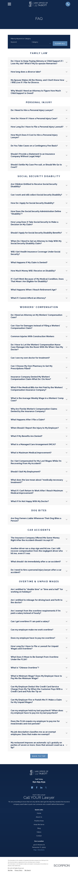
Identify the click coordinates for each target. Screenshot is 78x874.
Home (39, 813)
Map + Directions (38, 850)
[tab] (39, 62)
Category (35, 42)
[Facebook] (37, 788)
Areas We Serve (39, 824)
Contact (39, 836)
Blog (39, 828)
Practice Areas (39, 821)
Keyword (14, 42)
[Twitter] (46, 788)
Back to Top (39, 756)
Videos (39, 832)
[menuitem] (10, 870)
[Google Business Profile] (32, 788)
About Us (39, 817)
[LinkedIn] (41, 788)
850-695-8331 (39, 782)
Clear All (60, 43)
